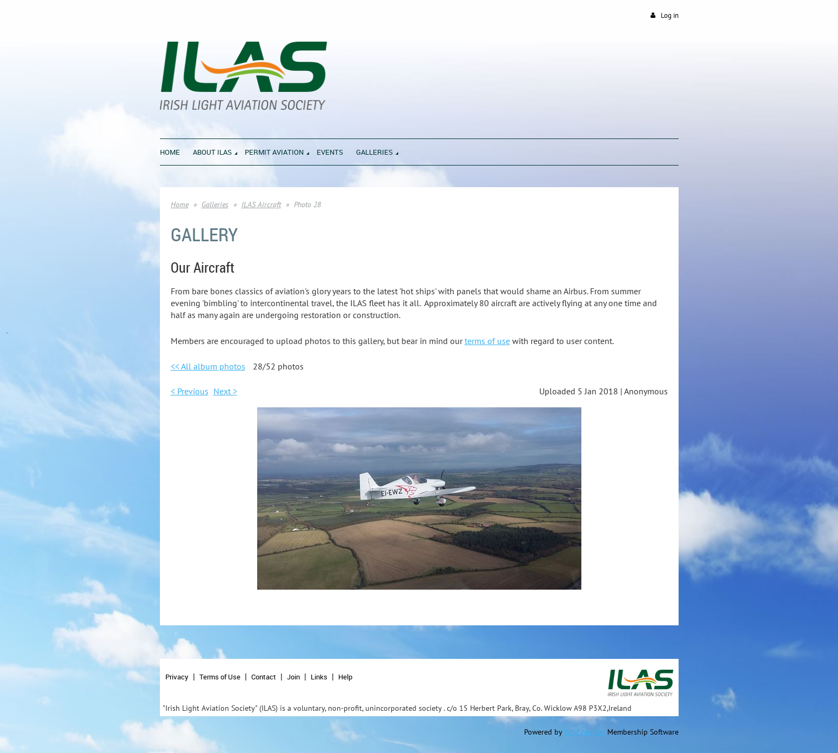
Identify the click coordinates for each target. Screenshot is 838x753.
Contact (263, 677)
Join (293, 677)
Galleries (215, 204)
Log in (670, 15)
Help (345, 677)
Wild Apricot (584, 732)
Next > (225, 391)
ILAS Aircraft (261, 204)
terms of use (487, 340)
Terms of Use (219, 677)
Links (319, 677)
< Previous (190, 391)
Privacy (177, 677)
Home (180, 204)
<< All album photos (208, 366)
